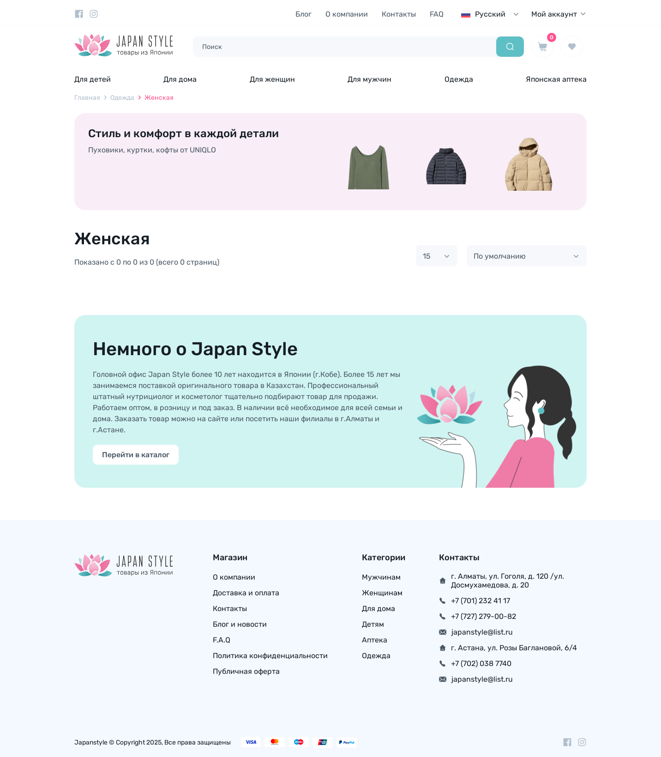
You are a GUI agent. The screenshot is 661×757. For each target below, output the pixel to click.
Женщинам (382, 592)
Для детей (92, 79)
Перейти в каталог (135, 454)
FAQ (437, 14)
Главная (87, 98)
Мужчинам (381, 577)
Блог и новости (240, 624)
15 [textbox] (427, 256)
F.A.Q (221, 640)
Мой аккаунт (559, 14)
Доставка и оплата (246, 592)
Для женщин (272, 79)
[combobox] (492, 14)
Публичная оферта (246, 671)
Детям (373, 624)
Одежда (459, 79)
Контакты (399, 14)
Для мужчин (369, 79)
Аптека (374, 640)
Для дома (180, 79)
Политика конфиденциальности (270, 655)
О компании (346, 14)
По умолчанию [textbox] (500, 256)
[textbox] (492, 14)
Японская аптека (556, 79)
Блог (303, 14)
